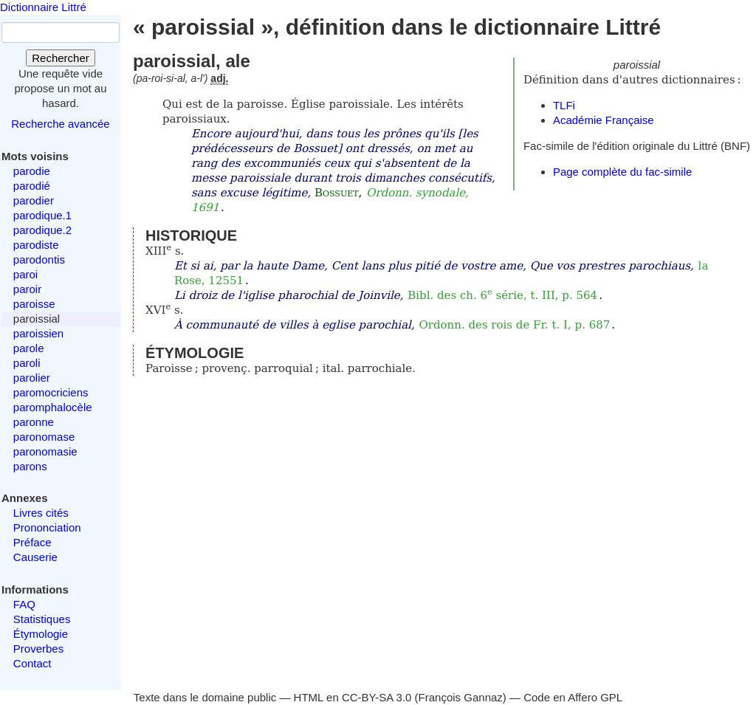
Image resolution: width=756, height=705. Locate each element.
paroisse (34, 304)
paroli (27, 363)
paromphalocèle (52, 407)
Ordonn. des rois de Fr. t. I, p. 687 (514, 324)
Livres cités (41, 512)
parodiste (36, 244)
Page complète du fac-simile (622, 171)
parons (30, 466)
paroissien (38, 333)
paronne (33, 422)
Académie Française (603, 120)
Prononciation (47, 527)
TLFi (564, 105)
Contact (32, 663)
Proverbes (38, 648)
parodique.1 (42, 215)
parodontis (39, 259)
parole (28, 348)
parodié (31, 185)
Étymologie (40, 633)
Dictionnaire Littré (43, 7)
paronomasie (45, 451)
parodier (33, 200)
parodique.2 (42, 230)
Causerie (35, 557)
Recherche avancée (60, 123)
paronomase (44, 436)
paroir (27, 289)
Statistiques (42, 619)
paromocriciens (51, 392)
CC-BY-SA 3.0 (377, 697)
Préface (32, 542)
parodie (31, 171)
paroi (25, 274)
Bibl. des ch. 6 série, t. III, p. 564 (502, 295)
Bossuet (337, 192)
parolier (31, 377)
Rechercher (60, 58)
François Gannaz (461, 697)
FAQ (24, 604)
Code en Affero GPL (572, 697)
